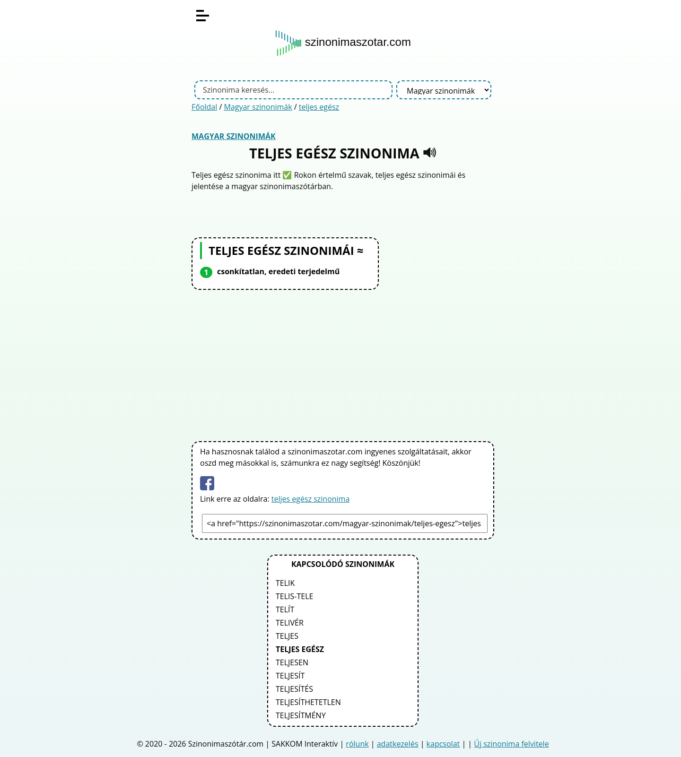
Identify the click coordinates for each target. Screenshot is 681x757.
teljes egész (319, 107)
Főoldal (204, 107)
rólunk (357, 744)
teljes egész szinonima (310, 499)
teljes (287, 636)
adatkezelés (398, 744)
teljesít (290, 675)
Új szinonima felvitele (511, 744)
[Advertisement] (343, 363)
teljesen (292, 662)
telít (285, 609)
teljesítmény (301, 715)
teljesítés (294, 689)
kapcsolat (443, 744)
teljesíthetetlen (308, 702)
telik (285, 583)
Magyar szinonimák (258, 107)
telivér (290, 622)
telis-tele (294, 596)
